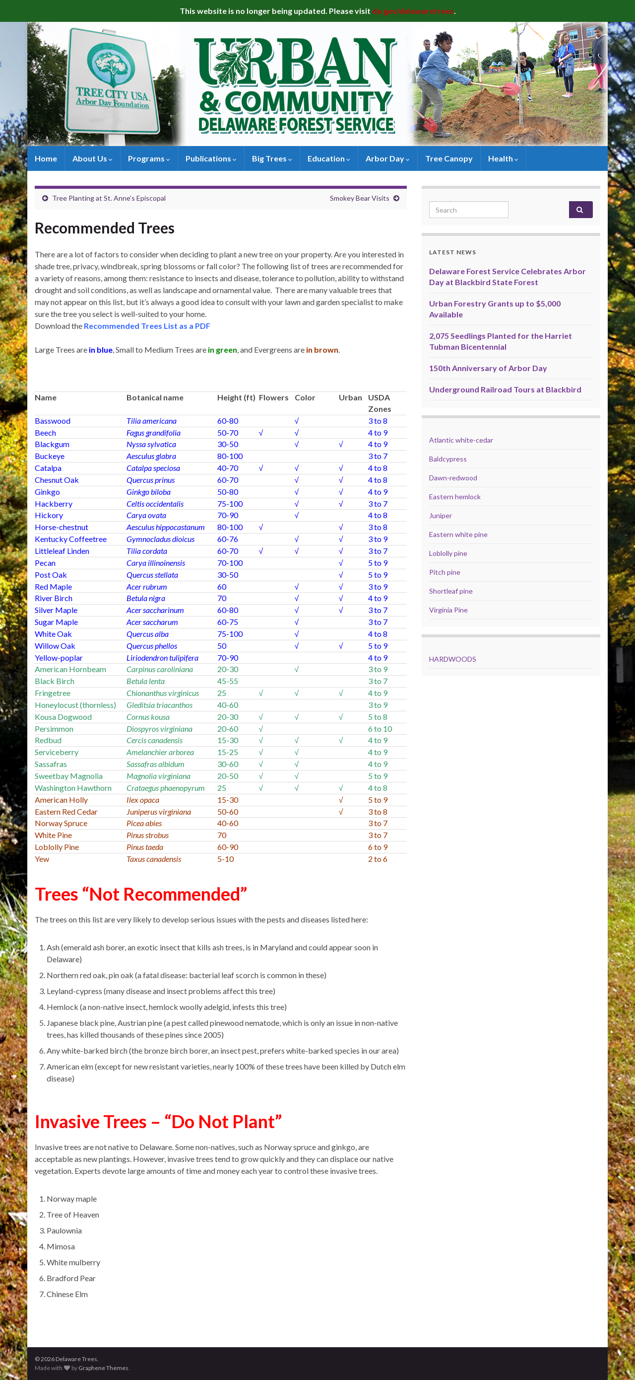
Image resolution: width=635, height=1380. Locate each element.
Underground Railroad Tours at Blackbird (505, 389)
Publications (211, 158)
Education (329, 158)
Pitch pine (444, 572)
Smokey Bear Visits (359, 198)
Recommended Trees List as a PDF (147, 325)
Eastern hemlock (455, 496)
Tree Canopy (449, 158)
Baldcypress (448, 459)
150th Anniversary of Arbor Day (488, 368)
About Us (92, 158)
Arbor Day (388, 158)
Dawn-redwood (453, 477)
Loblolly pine (448, 553)
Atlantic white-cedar (461, 440)
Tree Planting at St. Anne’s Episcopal (109, 198)
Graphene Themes (103, 1368)
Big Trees (272, 158)
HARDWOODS (452, 659)
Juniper (440, 515)
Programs (149, 158)
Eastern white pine (458, 534)
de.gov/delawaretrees (413, 10)
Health (503, 158)
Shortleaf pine (451, 591)
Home (46, 158)
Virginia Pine (448, 610)
